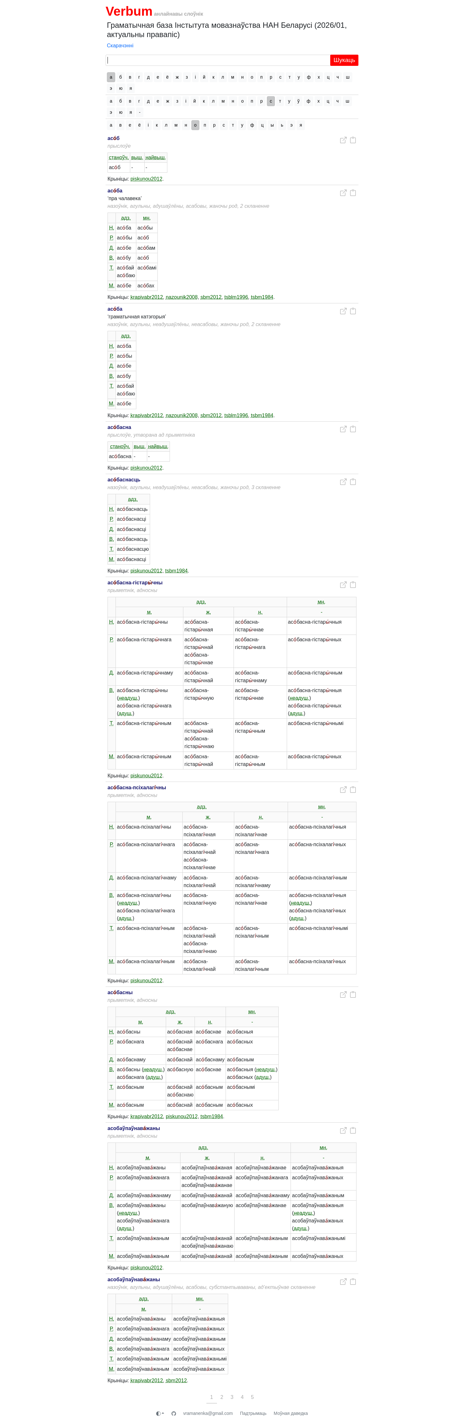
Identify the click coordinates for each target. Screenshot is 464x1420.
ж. (208, 612)
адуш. (126, 713)
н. (260, 612)
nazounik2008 (182, 297)
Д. (111, 248)
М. (112, 285)
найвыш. (156, 157)
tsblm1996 (236, 297)
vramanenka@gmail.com (208, 1413)
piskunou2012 (147, 179)
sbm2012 (211, 297)
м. (149, 612)
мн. (147, 218)
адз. (126, 218)
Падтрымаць (253, 1413)
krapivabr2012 (147, 297)
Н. (111, 227)
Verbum (129, 11)
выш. (137, 157)
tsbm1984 (262, 297)
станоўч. (119, 157)
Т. (112, 267)
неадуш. (128, 698)
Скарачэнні (120, 45)
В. (111, 258)
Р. (112, 237)
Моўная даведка (291, 1413)
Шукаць (344, 60)
